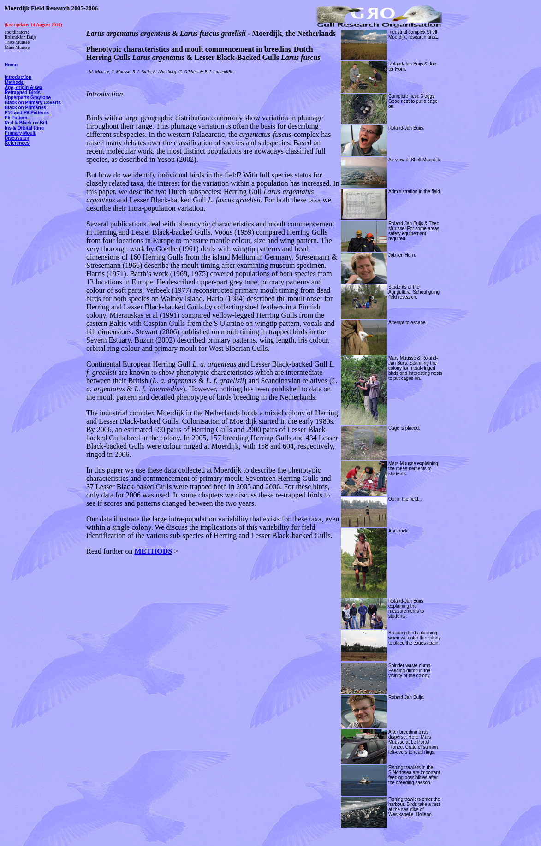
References (17, 143)
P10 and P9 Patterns (27, 112)
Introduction (18, 77)
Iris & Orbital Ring (24, 127)
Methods (14, 82)
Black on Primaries (25, 107)
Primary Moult (20, 133)
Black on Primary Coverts (33, 102)
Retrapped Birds (23, 92)
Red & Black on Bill (26, 122)
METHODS (153, 551)
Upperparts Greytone (28, 97)
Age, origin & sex (23, 87)
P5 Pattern (16, 117)
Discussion (17, 138)
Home (11, 64)
